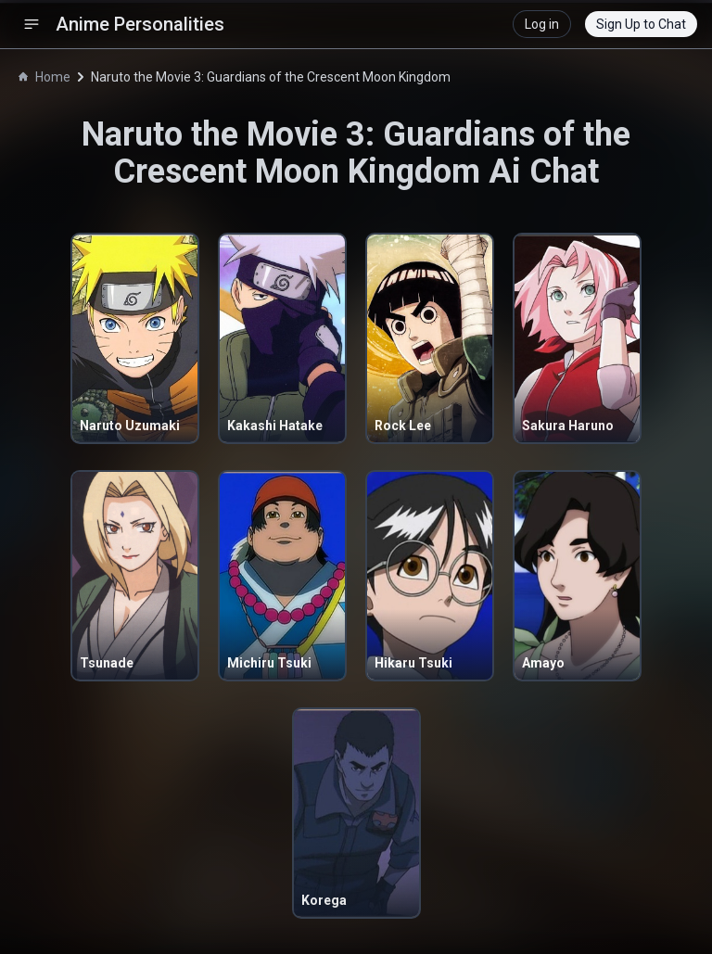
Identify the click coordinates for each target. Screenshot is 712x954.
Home (44, 77)
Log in (542, 24)
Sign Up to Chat (641, 24)
